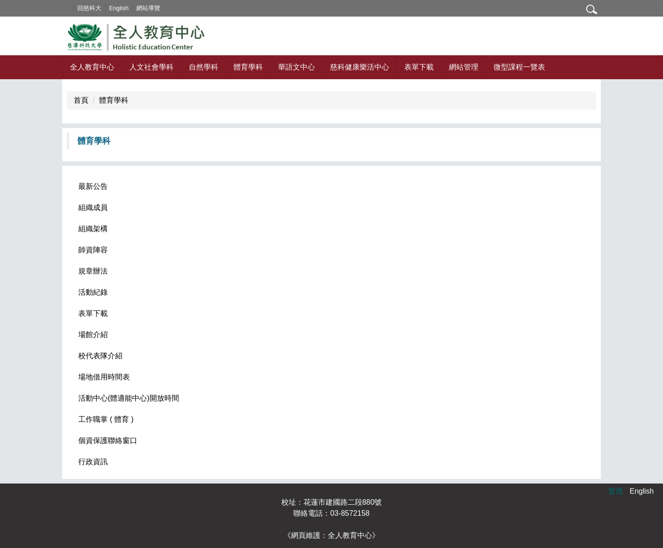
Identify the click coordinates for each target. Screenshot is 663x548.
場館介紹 (93, 334)
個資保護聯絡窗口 (107, 440)
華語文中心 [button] (296, 67)
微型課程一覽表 (519, 67)
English (131, 8)
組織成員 (93, 207)
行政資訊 (93, 462)
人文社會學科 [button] (151, 67)
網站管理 (463, 67)
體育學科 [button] (248, 67)
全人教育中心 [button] (92, 67)
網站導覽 (161, 8)
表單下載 (419, 67)
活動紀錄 (93, 292)
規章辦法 (93, 271)
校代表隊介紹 (100, 356)
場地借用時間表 (104, 377)
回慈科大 (102, 8)
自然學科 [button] (203, 67)
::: (79, 8)
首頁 (81, 100)
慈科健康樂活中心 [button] (359, 67)
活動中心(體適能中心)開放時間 (128, 398)
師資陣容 (93, 250)
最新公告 (93, 186)
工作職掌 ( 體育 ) (106, 419)
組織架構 (93, 229)
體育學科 (113, 100)
